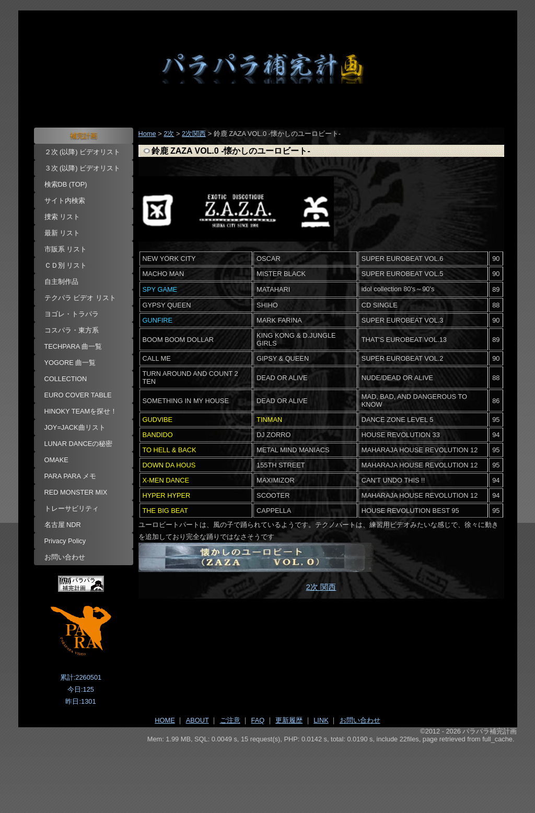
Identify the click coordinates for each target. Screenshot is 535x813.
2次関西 (194, 134)
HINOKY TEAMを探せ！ (81, 411)
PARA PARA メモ (70, 476)
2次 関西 (321, 586)
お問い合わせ (64, 557)
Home (147, 134)
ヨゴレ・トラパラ (71, 314)
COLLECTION (65, 379)
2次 (169, 134)
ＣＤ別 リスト (65, 265)
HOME (165, 720)
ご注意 (230, 720)
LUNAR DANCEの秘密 (78, 444)
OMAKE (56, 460)
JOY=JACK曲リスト (75, 427)
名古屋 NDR (62, 525)
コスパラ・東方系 (71, 330)
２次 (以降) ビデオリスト (82, 152)
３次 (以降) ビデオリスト (82, 168)
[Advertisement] (267, 771)
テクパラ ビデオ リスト (80, 298)
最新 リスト (62, 233)
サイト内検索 (64, 200)
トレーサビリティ (71, 508)
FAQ (258, 720)
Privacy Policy (65, 541)
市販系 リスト (65, 249)
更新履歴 (289, 720)
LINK (320, 720)
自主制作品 (61, 281)
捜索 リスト (62, 217)
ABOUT (197, 720)
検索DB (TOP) (65, 184)
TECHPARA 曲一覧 (73, 346)
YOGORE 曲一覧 (70, 363)
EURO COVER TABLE (78, 395)
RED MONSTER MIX (76, 492)
